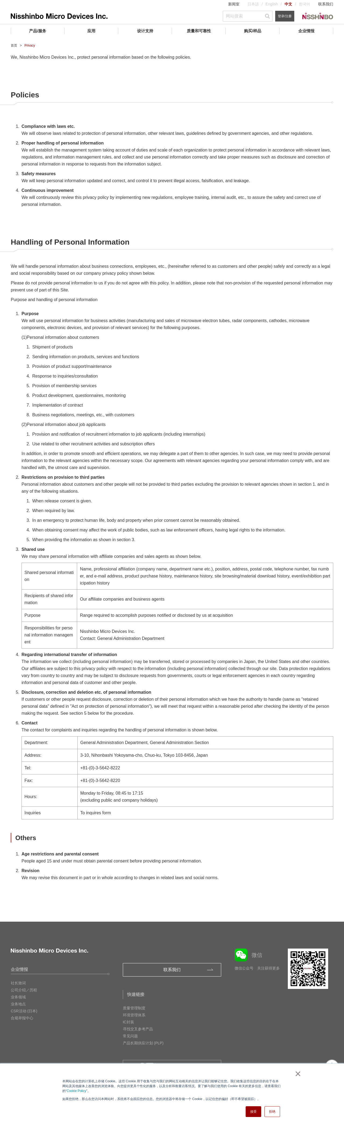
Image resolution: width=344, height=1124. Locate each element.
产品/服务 (37, 31)
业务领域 (18, 997)
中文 (288, 4)
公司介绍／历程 (24, 990)
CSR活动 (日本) (24, 1011)
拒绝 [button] (272, 1112)
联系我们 (325, 4)
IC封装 (128, 1022)
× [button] (297, 1073)
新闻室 (233, 4)
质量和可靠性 (199, 31)
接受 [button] (253, 1112)
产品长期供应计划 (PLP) (143, 1043)
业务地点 (18, 1004)
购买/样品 (252, 31)
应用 (91, 31)
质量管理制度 (134, 1008)
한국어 (304, 4)
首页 (14, 45)
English (272, 4)
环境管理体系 (134, 1015)
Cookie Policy (76, 1091)
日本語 (253, 4)
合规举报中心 (22, 1018)
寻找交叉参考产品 (138, 1029)
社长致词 (18, 983)
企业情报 (306, 31)
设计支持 (145, 31)
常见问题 (130, 1036)
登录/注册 (285, 16)
